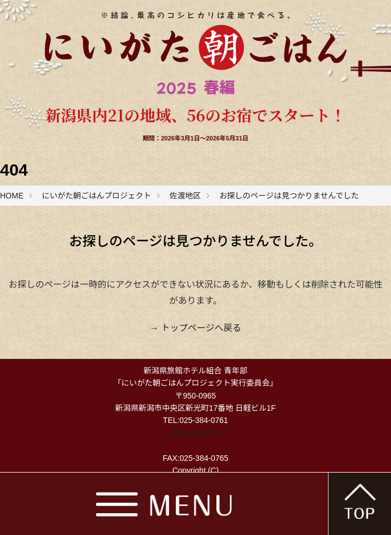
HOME (11, 195)
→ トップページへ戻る (195, 328)
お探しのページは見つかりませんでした (289, 195)
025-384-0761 (195, 433)
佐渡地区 (185, 195)
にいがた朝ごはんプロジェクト (96, 195)
